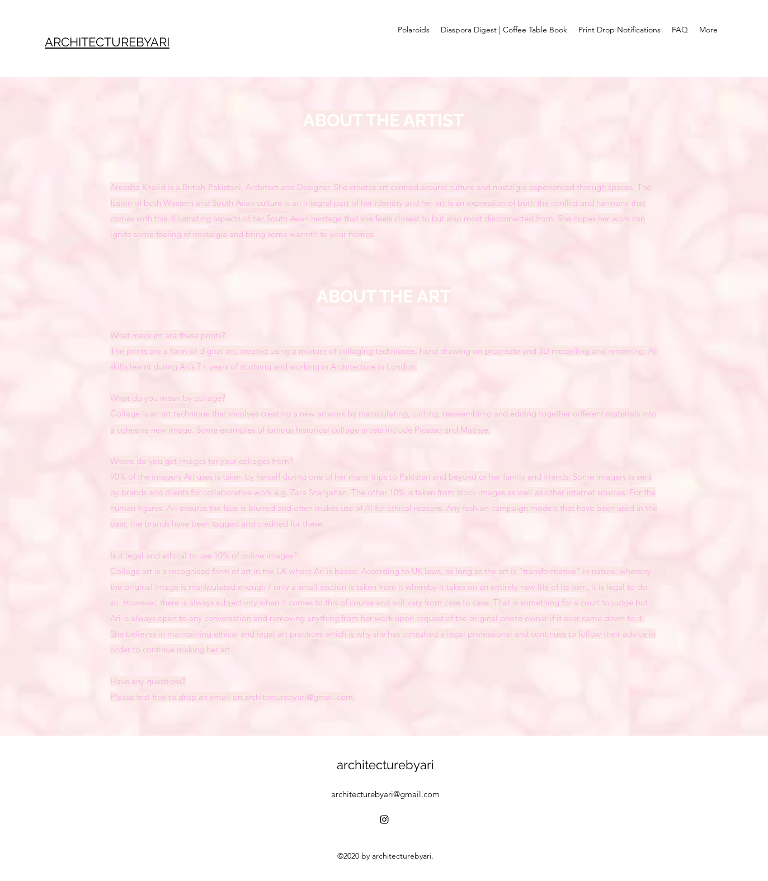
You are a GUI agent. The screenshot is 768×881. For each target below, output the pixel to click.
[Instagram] (384, 819)
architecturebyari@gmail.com (385, 794)
